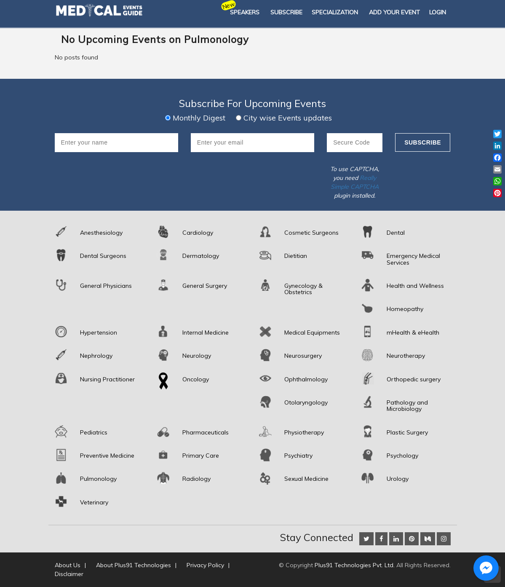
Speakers (244, 12)
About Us (67, 565)
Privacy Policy (205, 565)
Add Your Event (394, 12)
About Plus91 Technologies (133, 565)
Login (437, 12)
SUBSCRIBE (286, 12)
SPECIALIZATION (335, 12)
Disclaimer (69, 574)
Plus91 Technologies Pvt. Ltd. (355, 565)
